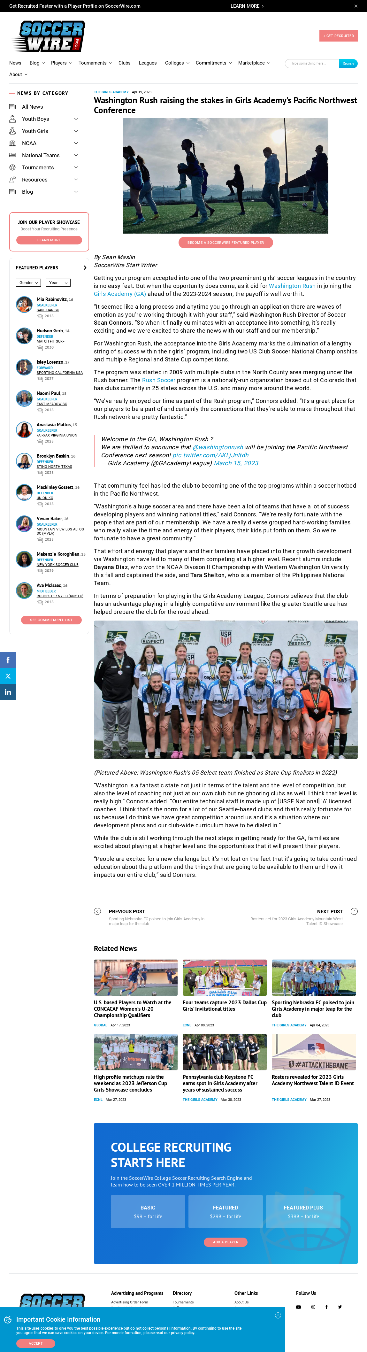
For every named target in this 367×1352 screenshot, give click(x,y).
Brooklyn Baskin (53, 456)
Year (53, 282)
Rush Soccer (159, 380)
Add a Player (225, 1242)
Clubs (125, 63)
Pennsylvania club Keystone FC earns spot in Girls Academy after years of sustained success (220, 1083)
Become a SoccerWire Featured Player (225, 243)
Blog (34, 63)
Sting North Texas (54, 467)
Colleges (174, 63)
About (15, 74)
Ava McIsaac (49, 585)
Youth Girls (28, 131)
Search (348, 63)
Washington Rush (292, 285)
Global (100, 1025)
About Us (241, 1302)
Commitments (211, 63)
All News (26, 107)
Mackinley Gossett (55, 487)
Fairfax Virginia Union (57, 435)
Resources (28, 179)
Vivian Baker (50, 518)
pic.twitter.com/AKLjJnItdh (210, 455)
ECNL (187, 1025)
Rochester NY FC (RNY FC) (60, 596)
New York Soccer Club (58, 565)
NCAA (22, 143)
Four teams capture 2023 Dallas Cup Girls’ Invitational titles (225, 1005)
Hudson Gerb (50, 331)
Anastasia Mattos (54, 424)
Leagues (148, 63)
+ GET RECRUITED (338, 36)
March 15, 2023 (236, 463)
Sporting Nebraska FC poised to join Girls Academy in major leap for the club (313, 1009)
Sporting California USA (60, 373)
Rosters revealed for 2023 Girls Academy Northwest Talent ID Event (313, 1080)
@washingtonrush (218, 447)
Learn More (49, 240)
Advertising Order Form (129, 1302)
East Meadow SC (52, 404)
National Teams (34, 155)
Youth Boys (29, 119)
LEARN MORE (245, 6)
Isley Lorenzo (51, 362)
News (15, 63)
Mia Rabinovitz (52, 299)
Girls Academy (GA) (120, 293)
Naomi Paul (49, 393)
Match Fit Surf (51, 341)
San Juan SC (48, 310)
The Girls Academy (111, 92)
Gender (26, 282)
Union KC (45, 498)
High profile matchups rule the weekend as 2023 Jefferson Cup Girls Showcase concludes (130, 1083)
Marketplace (251, 63)
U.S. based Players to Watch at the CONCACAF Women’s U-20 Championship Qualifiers (133, 1009)
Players (59, 63)
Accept (36, 1343)
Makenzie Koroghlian (58, 554)
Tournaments (93, 63)
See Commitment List (51, 620)
